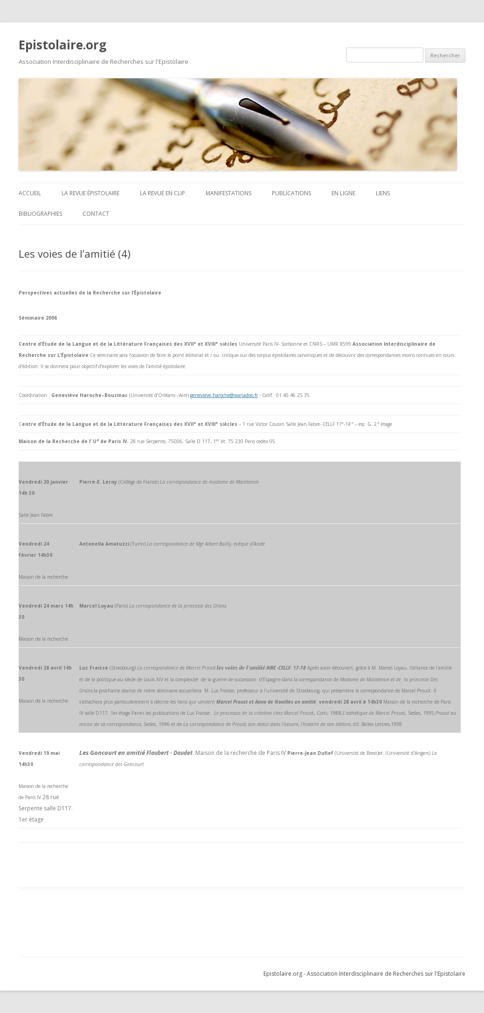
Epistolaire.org (62, 44)
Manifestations (228, 193)
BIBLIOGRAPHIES (40, 214)
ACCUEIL (30, 193)
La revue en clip (162, 193)
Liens (383, 193)
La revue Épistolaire (90, 193)
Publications (291, 193)
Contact (96, 214)
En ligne (343, 193)
